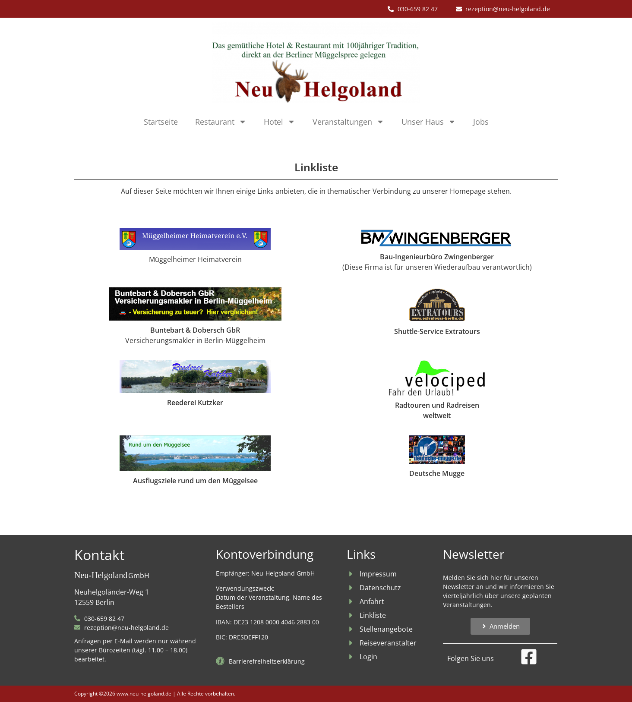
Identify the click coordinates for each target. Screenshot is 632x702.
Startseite (161, 121)
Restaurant (220, 121)
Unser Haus (428, 121)
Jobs (481, 121)
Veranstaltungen (348, 121)
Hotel (279, 121)
